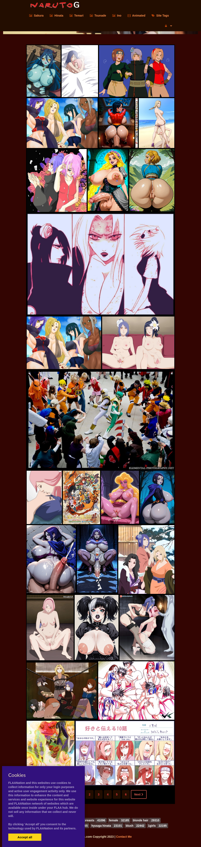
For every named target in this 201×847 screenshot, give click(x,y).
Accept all (25, 837)
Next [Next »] (138, 794)
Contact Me (124, 836)
